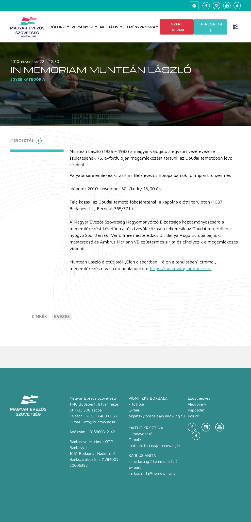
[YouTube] (227, 5)
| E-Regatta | (210, 27)
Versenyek (82, 27)
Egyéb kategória (27, 79)
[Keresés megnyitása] (194, 5)
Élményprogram (142, 27)
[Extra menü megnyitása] (236, 27)
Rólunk (58, 27)
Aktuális (109, 27)
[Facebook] (206, 5)
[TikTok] (237, 5)
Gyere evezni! (176, 27)
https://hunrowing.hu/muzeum (181, 268)
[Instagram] (216, 5)
